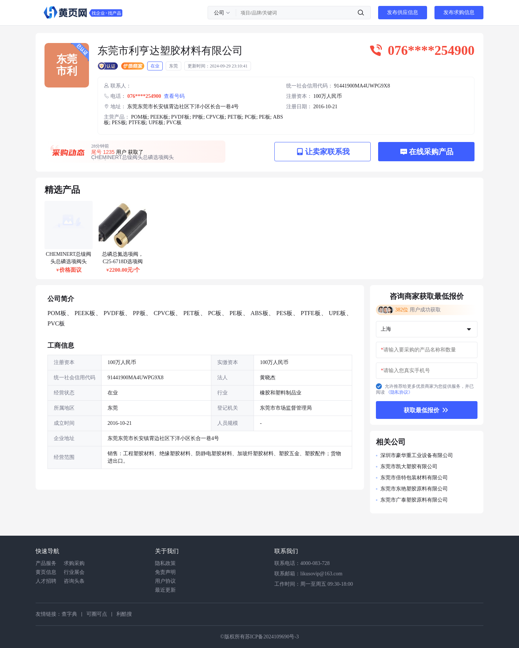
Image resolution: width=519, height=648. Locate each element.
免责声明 (165, 572)
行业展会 (74, 572)
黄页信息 (46, 572)
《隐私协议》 (399, 392)
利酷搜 (124, 614)
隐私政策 (165, 563)
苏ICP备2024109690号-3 (272, 636)
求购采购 (74, 563)
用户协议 (165, 581)
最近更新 (165, 590)
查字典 (69, 614)
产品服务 (46, 563)
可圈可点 (96, 614)
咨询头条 (74, 581)
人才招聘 (46, 581)
